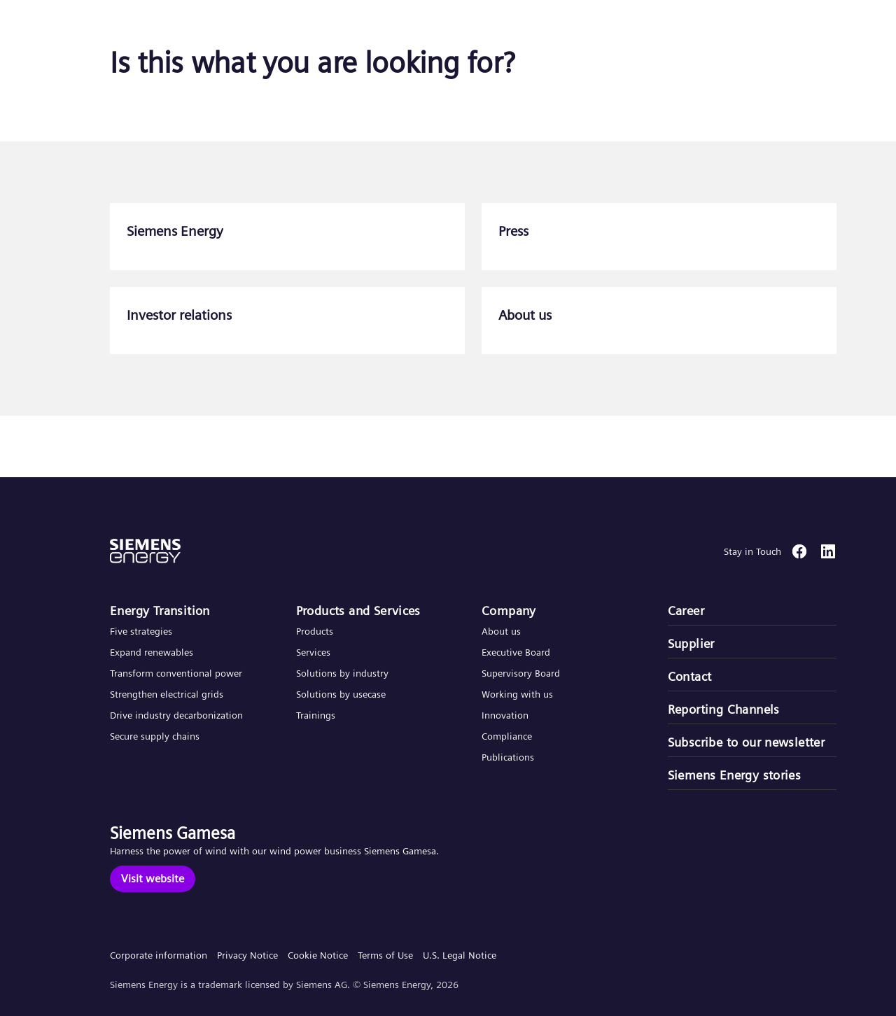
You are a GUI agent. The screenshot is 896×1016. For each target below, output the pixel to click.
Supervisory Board (521, 673)
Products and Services (358, 610)
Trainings (315, 715)
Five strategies (141, 631)
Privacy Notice (247, 955)
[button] (114, 26)
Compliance (507, 736)
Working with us (517, 694)
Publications (508, 757)
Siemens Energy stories (735, 775)
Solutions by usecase (341, 694)
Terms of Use (385, 955)
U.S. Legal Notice (459, 955)
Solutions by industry (342, 673)
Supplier (691, 643)
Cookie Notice (318, 955)
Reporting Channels (724, 709)
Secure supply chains (156, 736)
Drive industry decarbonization (176, 715)
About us (501, 631)
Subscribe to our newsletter (746, 742)
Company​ (509, 610)
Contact (690, 676)
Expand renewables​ (151, 652)
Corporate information (158, 955)
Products (314, 631)
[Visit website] (152, 879)
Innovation (506, 715)
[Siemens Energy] (287, 236)
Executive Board (516, 652)
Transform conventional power (176, 673)
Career (686, 610)
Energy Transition (160, 610)
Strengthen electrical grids (166, 694)
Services (313, 652)
